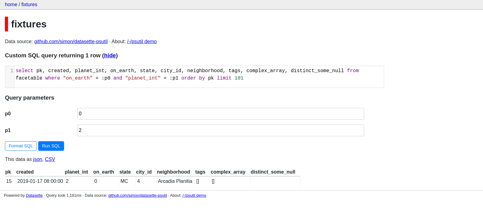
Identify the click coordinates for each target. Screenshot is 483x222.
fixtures (29, 4)
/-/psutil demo (142, 41)
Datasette (34, 195)
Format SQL (21, 145)
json (37, 159)
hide (110, 55)
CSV (50, 159)
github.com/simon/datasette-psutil (71, 41)
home (11, 4)
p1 (8, 130)
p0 (8, 113)
